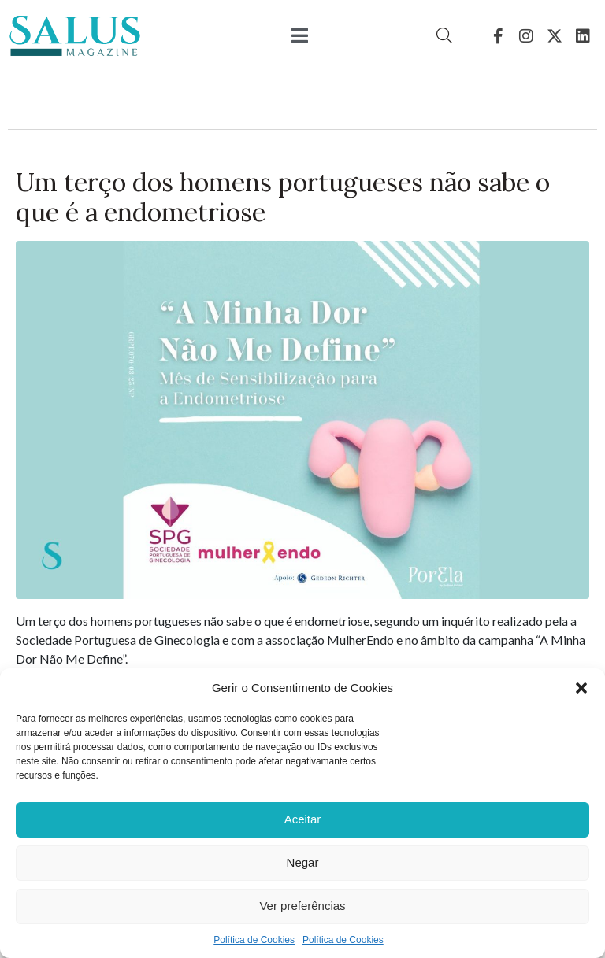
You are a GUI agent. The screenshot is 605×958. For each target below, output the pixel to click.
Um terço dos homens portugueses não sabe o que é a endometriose (283, 197)
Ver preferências (302, 905)
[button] (581, 688)
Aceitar (302, 819)
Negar (303, 862)
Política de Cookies (254, 939)
